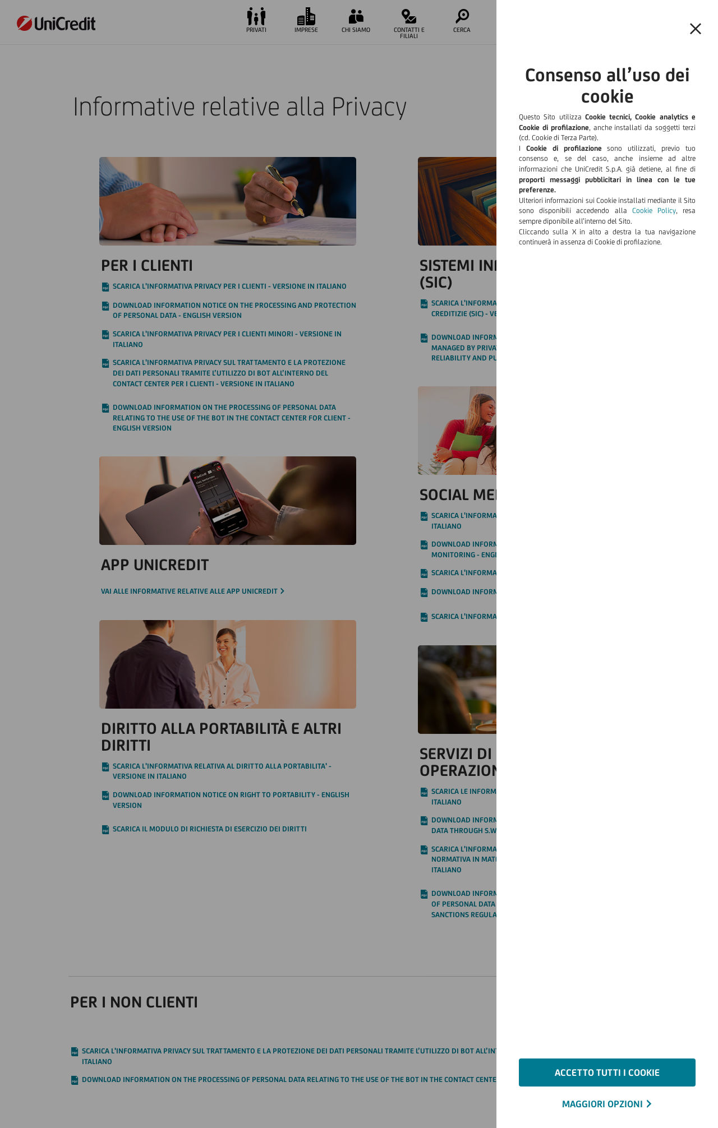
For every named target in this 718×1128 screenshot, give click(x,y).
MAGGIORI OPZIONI (602, 1103)
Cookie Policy (654, 210)
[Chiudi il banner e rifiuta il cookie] (696, 29)
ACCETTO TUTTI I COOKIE (607, 1072)
